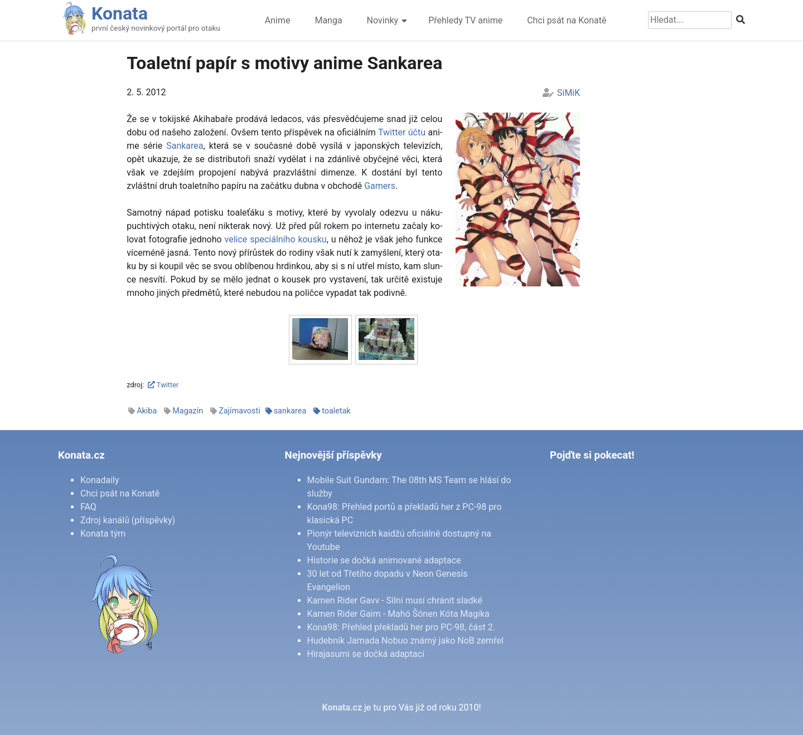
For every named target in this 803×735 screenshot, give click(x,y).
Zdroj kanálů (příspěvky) (127, 520)
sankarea (290, 411)
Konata (119, 13)
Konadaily (99, 480)
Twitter (163, 385)
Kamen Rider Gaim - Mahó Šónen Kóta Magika (398, 614)
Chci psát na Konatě (566, 20)
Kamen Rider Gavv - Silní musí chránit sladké (394, 600)
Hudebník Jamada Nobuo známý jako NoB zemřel (405, 640)
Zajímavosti (239, 411)
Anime (278, 20)
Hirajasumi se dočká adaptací (365, 654)
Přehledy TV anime (465, 20)
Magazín (187, 411)
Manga (328, 20)
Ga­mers (379, 186)
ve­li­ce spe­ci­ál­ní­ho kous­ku (276, 239)
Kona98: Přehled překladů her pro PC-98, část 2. (401, 627)
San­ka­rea (184, 145)
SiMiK (568, 92)
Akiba (147, 411)
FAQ (88, 507)
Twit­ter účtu (401, 132)
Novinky (383, 20)
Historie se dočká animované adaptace (384, 560)
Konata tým (102, 533)
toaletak (336, 411)
